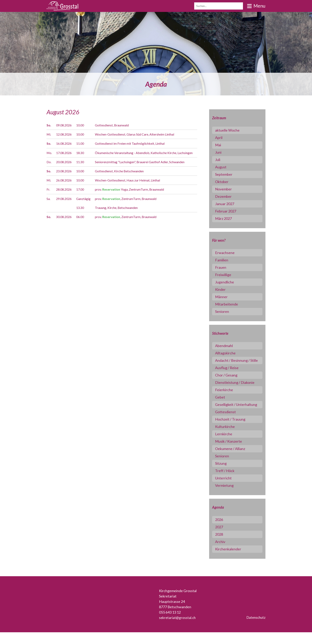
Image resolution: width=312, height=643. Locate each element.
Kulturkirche (229, 437)
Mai (222, 145)
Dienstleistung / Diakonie (238, 388)
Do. (49, 167)
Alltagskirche (229, 353)
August (224, 167)
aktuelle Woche (231, 130)
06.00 (82, 226)
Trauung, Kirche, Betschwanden (123, 217)
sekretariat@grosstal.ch (177, 628)
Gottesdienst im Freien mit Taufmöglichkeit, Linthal (137, 143)
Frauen (224, 267)
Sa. (49, 208)
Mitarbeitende (230, 304)
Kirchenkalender (232, 560)
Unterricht (227, 489)
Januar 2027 (228, 204)
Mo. (50, 152)
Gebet (224, 402)
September (227, 174)
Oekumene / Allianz (234, 459)
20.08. (65, 167)
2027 (223, 537)
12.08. (65, 134)
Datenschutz (255, 628)
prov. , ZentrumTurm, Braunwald (133, 208)
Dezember (227, 196)
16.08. (65, 143)
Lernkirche (227, 444)
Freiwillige (227, 275)
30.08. (65, 226)
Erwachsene (228, 252)
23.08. (65, 181)
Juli (221, 159)
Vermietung (228, 496)
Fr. (49, 199)
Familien (225, 260)
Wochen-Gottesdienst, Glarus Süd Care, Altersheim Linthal (143, 134)
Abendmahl (228, 345)
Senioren (226, 311)
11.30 (82, 167)
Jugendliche (228, 282)
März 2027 (227, 218)
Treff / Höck (228, 481)
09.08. (65, 125)
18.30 (82, 152)
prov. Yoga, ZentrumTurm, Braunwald (137, 199)
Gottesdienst (229, 422)
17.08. (65, 152)
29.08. (65, 208)
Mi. (49, 134)
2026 (223, 530)
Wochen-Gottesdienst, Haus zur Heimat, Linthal (135, 190)
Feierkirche (228, 395)
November (227, 189)
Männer (225, 297)
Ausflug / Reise (230, 373)
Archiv (224, 552)
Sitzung (224, 474)
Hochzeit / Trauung (234, 430)
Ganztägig (86, 208)
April (222, 137)
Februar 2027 (229, 211)
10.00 (82, 125)
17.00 (82, 199)
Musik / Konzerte (232, 452)
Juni (222, 152)
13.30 (82, 217)
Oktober (225, 181)
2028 (223, 545)
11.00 (82, 143)
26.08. (65, 190)
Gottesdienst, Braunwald (117, 125)
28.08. (65, 199)
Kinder (224, 289)
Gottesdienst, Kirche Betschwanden (126, 181)
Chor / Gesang (230, 380)
